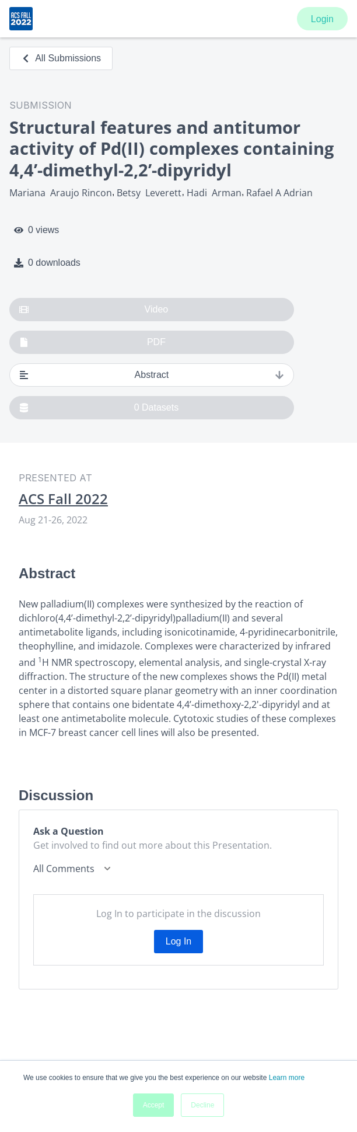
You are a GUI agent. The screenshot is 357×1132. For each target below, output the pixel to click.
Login (322, 19)
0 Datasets (98, 408)
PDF (92, 342)
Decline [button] (202, 1105)
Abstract (151, 375)
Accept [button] (153, 1105)
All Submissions (61, 58)
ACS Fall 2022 (63, 498)
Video (93, 309)
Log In (178, 941)
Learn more (286, 1078)
